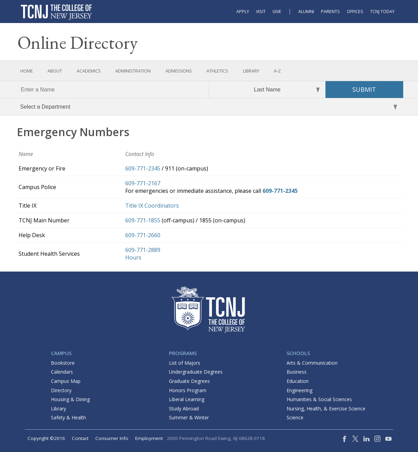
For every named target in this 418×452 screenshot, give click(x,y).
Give (276, 11)
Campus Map (66, 381)
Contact (80, 438)
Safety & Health (68, 417)
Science (295, 417)
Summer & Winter (189, 417)
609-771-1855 (142, 220)
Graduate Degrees (189, 381)
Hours (133, 257)
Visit (261, 11)
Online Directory (78, 42)
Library (251, 71)
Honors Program (187, 390)
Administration (133, 71)
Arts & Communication (312, 363)
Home (26, 71)
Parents (330, 11)
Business (297, 371)
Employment (149, 438)
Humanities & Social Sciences (319, 399)
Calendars (62, 371)
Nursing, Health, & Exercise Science (326, 408)
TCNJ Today (382, 11)
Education (298, 381)
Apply (242, 11)
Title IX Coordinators (152, 205)
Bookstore (63, 363)
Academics (89, 71)
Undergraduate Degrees (196, 371)
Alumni (306, 11)
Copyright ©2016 (46, 438)
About (54, 71)
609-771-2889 (142, 250)
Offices (355, 11)
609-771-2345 (142, 168)
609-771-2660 (142, 235)
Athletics (217, 71)
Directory (61, 390)
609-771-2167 (142, 183)
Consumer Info (111, 438)
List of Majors (184, 363)
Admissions (178, 71)
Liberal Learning (186, 399)
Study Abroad (184, 408)
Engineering (299, 390)
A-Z (277, 71)
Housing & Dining (70, 399)
